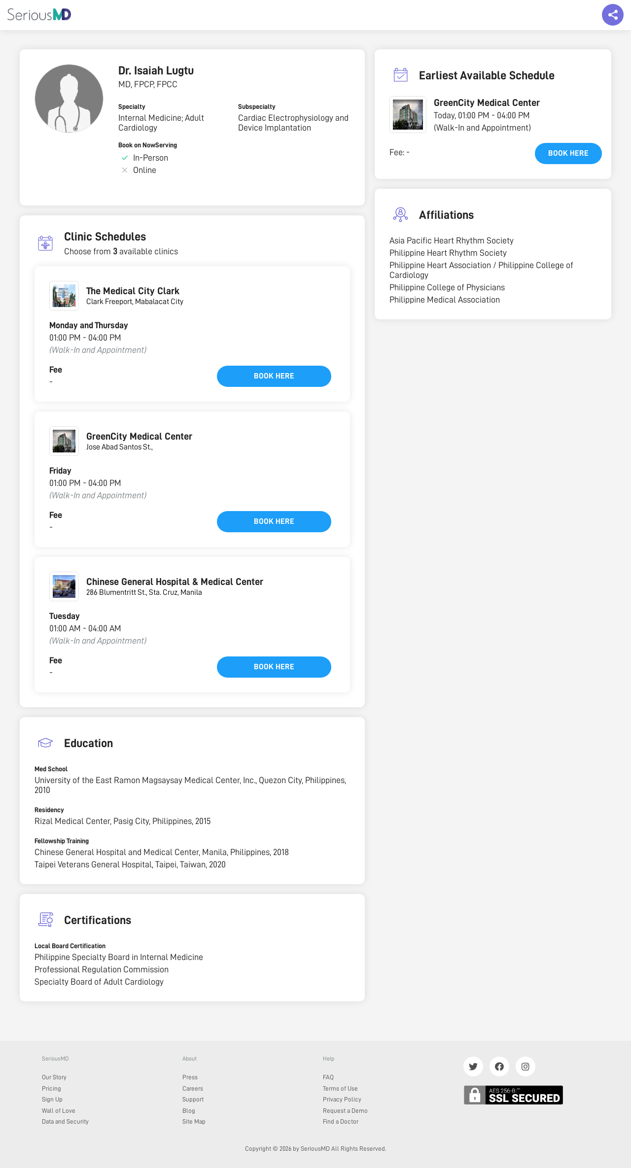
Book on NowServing (147, 144)
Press (190, 1077)
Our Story (54, 1077)
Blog (188, 1110)
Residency (49, 809)
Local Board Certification (70, 945)
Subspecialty (257, 106)
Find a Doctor (340, 1121)
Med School (51, 768)
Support (193, 1099)
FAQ (328, 1077)
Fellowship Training (62, 840)
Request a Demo (345, 1110)
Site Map (194, 1121)
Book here (274, 376)
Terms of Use (340, 1088)
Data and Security (65, 1121)
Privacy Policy (342, 1099)
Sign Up (52, 1099)
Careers (192, 1088)
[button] (407, 114)
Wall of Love (58, 1110)
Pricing (51, 1088)
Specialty (131, 106)
